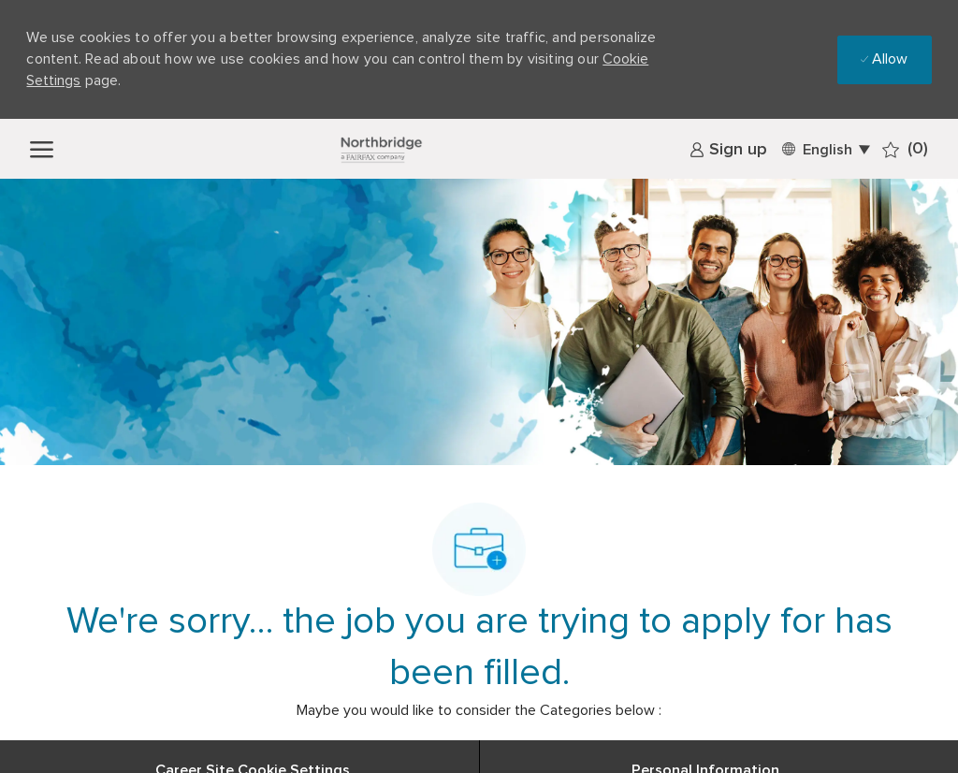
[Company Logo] (380, 149)
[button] (824, 148)
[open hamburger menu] (41, 148)
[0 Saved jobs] (905, 149)
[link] (728, 149)
